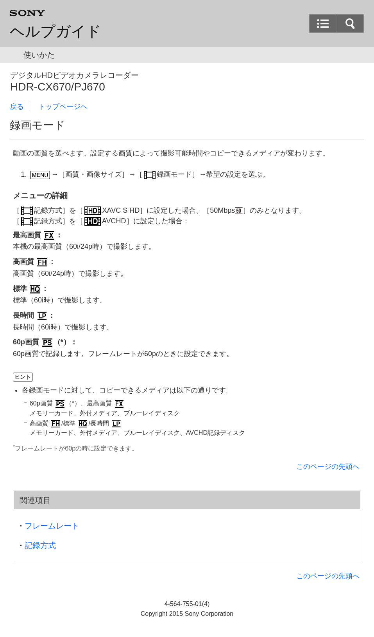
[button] (350, 23)
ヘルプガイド (55, 31)
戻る (17, 106)
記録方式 (40, 545)
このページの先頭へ (328, 467)
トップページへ (63, 106)
